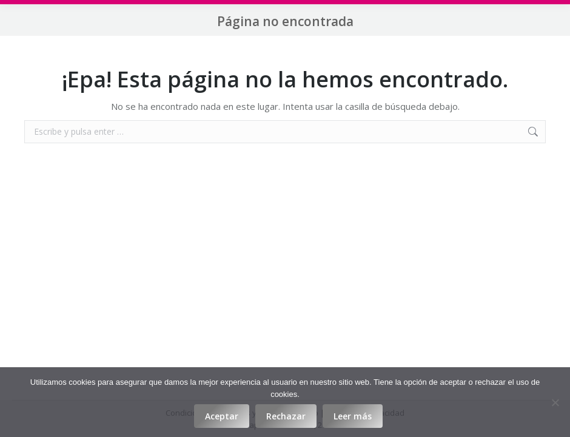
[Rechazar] (555, 402)
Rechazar (286, 416)
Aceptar (221, 416)
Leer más (353, 416)
